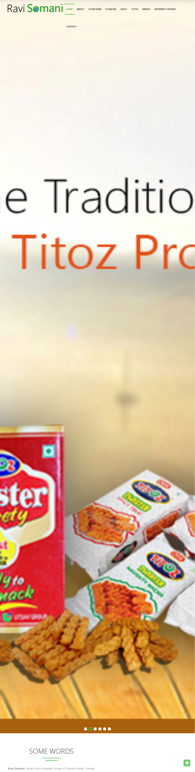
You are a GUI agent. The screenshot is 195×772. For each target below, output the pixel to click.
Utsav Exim (95, 9)
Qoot (124, 9)
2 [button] (90, 729)
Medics (146, 9)
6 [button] (109, 729)
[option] (97, 366)
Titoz (134, 9)
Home (69, 9)
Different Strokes (165, 9)
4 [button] (100, 729)
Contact (71, 26)
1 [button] (85, 729)
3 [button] (95, 729)
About (80, 9)
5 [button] (104, 729)
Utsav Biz (110, 9)
